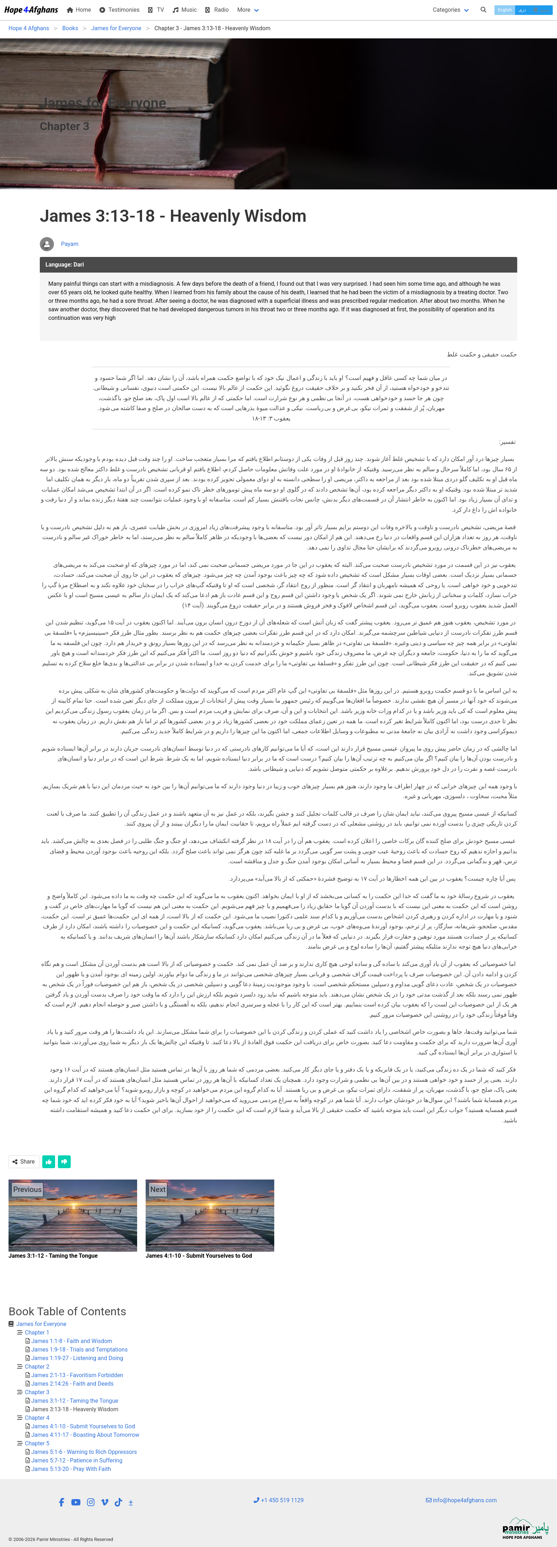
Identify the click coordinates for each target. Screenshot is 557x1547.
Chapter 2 (37, 1366)
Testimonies (119, 9)
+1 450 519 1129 (278, 1500)
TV (156, 9)
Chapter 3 (37, 1392)
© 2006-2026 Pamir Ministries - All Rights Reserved (61, 1539)
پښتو (540, 9)
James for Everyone (41, 1324)
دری (522, 9)
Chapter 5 (37, 1443)
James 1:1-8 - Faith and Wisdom (71, 1341)
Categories (446, 9)
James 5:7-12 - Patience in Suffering (76, 1460)
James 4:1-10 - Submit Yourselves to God (83, 1426)
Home (79, 9)
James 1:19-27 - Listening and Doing (77, 1358)
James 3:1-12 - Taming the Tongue (74, 1400)
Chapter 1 (37, 1332)
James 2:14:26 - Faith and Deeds (72, 1383)
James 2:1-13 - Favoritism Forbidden (77, 1375)
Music (185, 9)
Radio (217, 9)
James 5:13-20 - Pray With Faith (71, 1469)
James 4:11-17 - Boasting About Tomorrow (85, 1434)
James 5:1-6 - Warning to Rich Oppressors (84, 1452)
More (243, 9)
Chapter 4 (37, 1417)
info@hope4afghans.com (461, 1500)
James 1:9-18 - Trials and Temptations (79, 1349)
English (505, 9)
